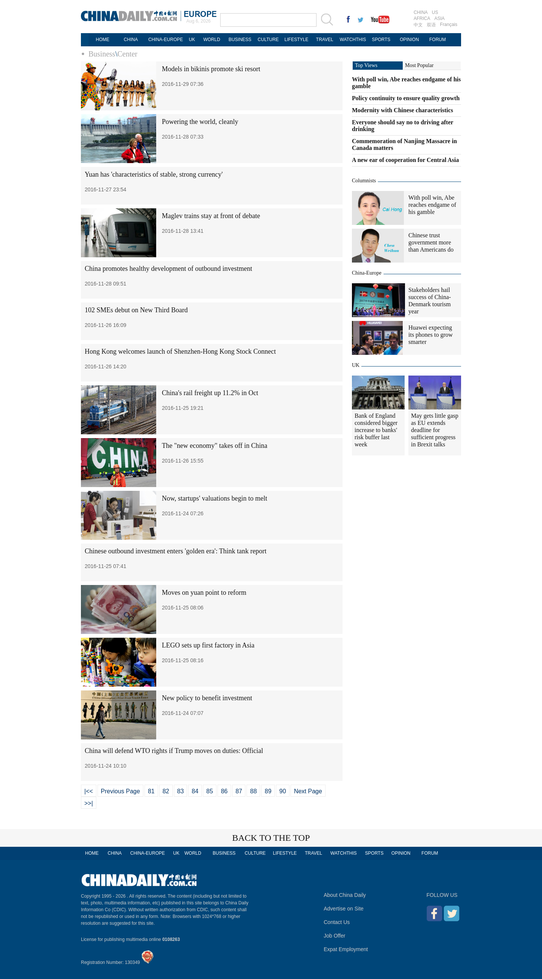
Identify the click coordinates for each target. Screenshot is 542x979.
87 (239, 791)
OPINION (409, 39)
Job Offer (334, 936)
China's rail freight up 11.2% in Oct (210, 393)
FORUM (437, 39)
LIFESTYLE (296, 39)
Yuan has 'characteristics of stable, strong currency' (154, 174)
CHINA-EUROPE (165, 39)
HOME (103, 39)
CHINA (421, 12)
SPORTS (381, 39)
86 (224, 791)
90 (282, 791)
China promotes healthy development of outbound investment (168, 268)
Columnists (364, 180)
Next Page (308, 791)
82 (166, 791)
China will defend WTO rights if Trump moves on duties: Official (174, 750)
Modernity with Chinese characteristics (402, 110)
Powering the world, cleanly (200, 121)
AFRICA (422, 18)
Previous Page (120, 791)
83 (180, 791)
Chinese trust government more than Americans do (431, 242)
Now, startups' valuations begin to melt (214, 498)
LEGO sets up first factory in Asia (208, 645)
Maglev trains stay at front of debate (211, 216)
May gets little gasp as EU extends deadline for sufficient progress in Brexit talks (434, 429)
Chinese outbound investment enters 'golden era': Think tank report (175, 551)
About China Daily (345, 895)
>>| (88, 803)
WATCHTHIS (353, 39)
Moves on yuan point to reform (204, 592)
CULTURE (268, 39)
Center (127, 54)
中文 (418, 24)
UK (192, 39)
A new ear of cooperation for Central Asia (405, 160)
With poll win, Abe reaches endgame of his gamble (432, 204)
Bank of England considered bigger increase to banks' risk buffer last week (376, 429)
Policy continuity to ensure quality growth (406, 98)
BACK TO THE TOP (271, 838)
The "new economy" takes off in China (214, 445)
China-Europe (367, 273)
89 (268, 791)
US (435, 12)
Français (448, 24)
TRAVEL (324, 39)
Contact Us (337, 922)
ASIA (439, 18)
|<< (88, 791)
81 (151, 791)
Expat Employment (346, 949)
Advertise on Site (344, 909)
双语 (431, 24)
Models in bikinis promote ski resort (211, 69)
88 (253, 791)
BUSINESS (239, 39)
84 (195, 791)
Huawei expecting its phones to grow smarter (430, 334)
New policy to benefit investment (207, 698)
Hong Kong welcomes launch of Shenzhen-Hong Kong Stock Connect (180, 351)
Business (101, 54)
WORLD (211, 39)
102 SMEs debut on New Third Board (136, 310)
